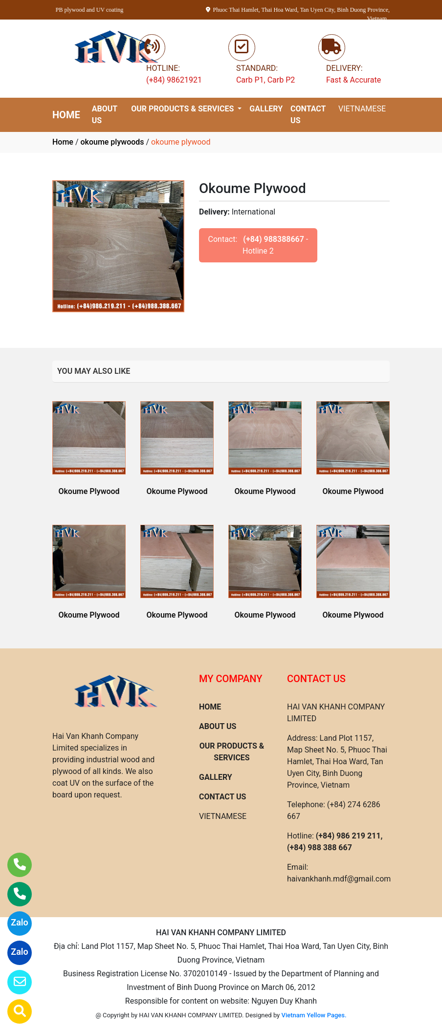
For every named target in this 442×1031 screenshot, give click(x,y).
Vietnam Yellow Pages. (314, 1015)
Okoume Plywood (88, 491)
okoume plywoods (112, 142)
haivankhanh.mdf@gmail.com (339, 878)
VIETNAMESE (362, 108)
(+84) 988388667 (273, 239)
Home (62, 142)
